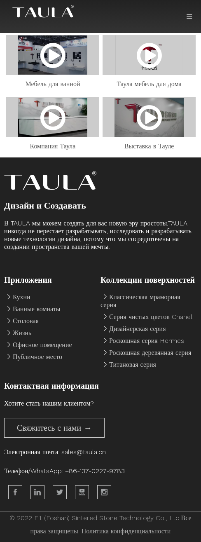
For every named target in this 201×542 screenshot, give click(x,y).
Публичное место (37, 357)
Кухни (21, 297)
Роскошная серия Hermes (146, 341)
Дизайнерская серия (137, 329)
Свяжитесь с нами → (54, 428)
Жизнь (22, 333)
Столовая (26, 321)
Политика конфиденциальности (126, 531)
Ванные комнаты (37, 309)
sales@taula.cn (83, 452)
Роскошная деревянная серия (150, 353)
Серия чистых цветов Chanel (150, 317)
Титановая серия (132, 364)
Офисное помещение (42, 345)
